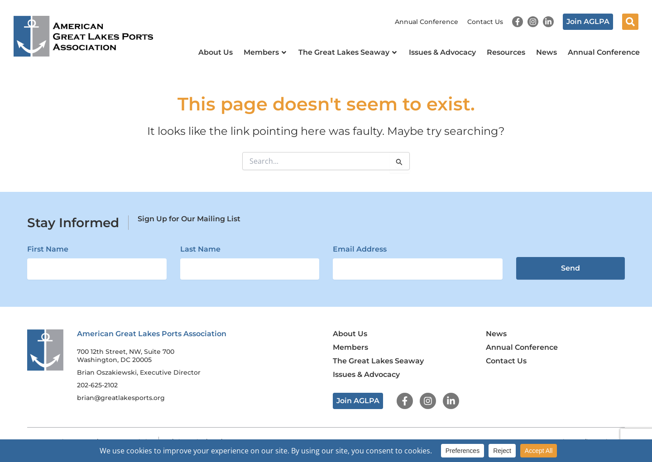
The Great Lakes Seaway (348, 52)
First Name (47, 249)
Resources (506, 52)
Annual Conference (426, 22)
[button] (630, 22)
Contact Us (485, 22)
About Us (215, 52)
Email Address (360, 249)
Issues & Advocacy (442, 52)
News (546, 52)
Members (266, 52)
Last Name (200, 249)
